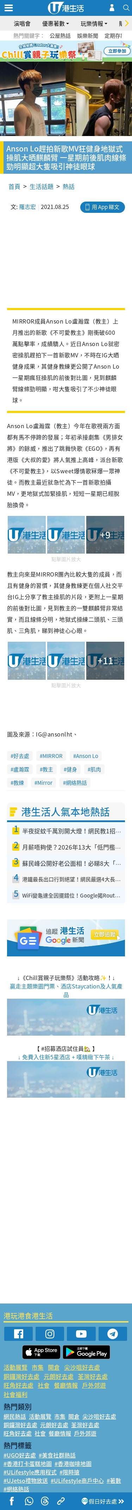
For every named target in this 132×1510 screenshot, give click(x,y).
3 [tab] (64, 51)
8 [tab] (71, 59)
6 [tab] (85, 51)
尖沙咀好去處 (82, 1367)
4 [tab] (71, 51)
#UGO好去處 (20, 1455)
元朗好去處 (59, 1376)
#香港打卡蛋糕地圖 (28, 1463)
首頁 (14, 186)
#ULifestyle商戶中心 (77, 1480)
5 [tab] (78, 51)
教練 (18, 783)
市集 (38, 1367)
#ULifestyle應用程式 (30, 1472)
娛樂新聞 (87, 35)
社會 (44, 1385)
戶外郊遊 (94, 1385)
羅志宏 (27, 206)
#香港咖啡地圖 (73, 1463)
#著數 (114, 1480)
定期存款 (115, 35)
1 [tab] (50, 51)
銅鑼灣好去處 (21, 1376)
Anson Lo (87, 756)
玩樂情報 (92, 23)
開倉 (54, 1367)
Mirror (44, 783)
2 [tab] (57, 51)
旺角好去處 (18, 1385)
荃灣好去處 (93, 1376)
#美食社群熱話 (57, 1455)
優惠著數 (53, 23)
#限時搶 (69, 1472)
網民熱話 (15, 1416)
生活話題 (42, 186)
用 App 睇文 (105, 207)
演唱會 (22, 23)
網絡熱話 (76, 783)
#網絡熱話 (16, 1489)
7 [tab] (64, 59)
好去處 (21, 756)
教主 (48, 769)
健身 (72, 769)
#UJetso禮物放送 (26, 1480)
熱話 (69, 186)
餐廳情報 (66, 1385)
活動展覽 (15, 1367)
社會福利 (15, 1394)
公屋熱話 (60, 35)
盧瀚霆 (21, 769)
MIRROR (53, 756)
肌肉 (95, 769)
